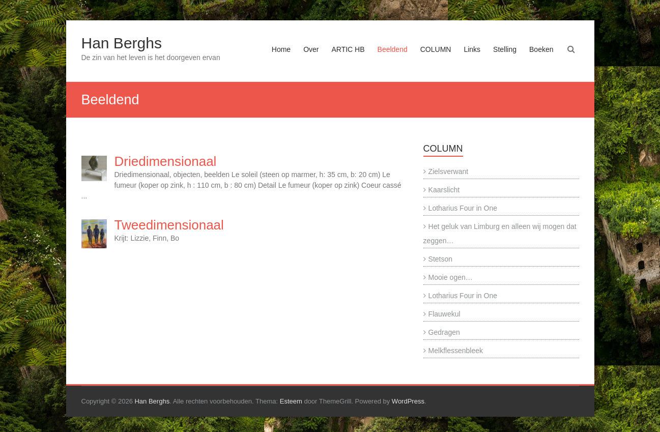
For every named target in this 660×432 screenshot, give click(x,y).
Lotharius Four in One (462, 208)
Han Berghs (121, 43)
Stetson (440, 259)
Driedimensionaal (165, 161)
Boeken (541, 49)
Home (281, 49)
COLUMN (435, 49)
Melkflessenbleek (455, 351)
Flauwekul (444, 314)
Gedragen (444, 332)
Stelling (504, 49)
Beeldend (393, 49)
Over (311, 49)
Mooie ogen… (450, 277)
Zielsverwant (448, 171)
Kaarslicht (444, 190)
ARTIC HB (347, 49)
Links (472, 49)
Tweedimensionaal (169, 225)
